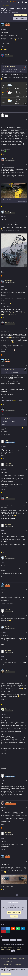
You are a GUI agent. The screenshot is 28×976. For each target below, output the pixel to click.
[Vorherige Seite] (9, 895)
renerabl (3, 951)
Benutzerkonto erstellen (14, 912)
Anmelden (14, 916)
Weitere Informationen (6, 974)
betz (14, 949)
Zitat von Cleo (5, 418)
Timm (14, 947)
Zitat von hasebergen (8, 66)
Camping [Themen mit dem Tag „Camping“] (19, 940)
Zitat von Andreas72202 (8, 369)
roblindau (19, 947)
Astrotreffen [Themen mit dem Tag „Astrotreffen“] (13, 940)
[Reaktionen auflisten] (4, 49)
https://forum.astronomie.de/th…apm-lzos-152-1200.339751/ (13, 313)
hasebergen (5, 12)
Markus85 (3, 949)
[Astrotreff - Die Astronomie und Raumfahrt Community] (8, 1)
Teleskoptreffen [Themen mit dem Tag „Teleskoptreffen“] (5, 940)
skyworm (19, 949)
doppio (14, 400)
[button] (26, 1)
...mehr (13, 951)
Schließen (14, 974)
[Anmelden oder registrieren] (22, 1)
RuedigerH (9, 949)
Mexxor (8, 951)
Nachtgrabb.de (6, 199)
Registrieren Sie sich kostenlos (17, 907)
